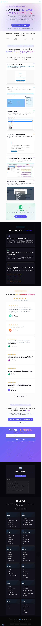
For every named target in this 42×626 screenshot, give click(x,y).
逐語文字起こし (10, 524)
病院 (24, 558)
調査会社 (9, 541)
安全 (22, 505)
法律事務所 (9, 558)
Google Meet (25, 573)
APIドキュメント (10, 571)
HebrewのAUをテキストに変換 (20, 25)
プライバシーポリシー (23, 623)
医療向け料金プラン (26, 560)
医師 (24, 556)
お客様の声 (9, 608)
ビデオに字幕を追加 (26, 522)
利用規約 (29, 623)
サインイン (12, 623)
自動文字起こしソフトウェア (12, 520)
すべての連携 (25, 577)
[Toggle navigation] (40, 1)
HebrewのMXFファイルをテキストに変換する (15, 281)
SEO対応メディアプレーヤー (28, 520)
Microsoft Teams (26, 571)
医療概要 (24, 552)
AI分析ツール (25, 518)
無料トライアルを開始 (20, 439)
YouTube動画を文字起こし (27, 524)
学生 (24, 543)
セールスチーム (10, 543)
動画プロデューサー (26, 541)
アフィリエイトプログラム (12, 575)
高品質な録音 (25, 595)
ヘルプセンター (25, 586)
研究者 (24, 537)
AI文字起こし (19, 504)
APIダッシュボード (11, 573)
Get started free (20, 216)
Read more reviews (20, 396)
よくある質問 (25, 588)
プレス (24, 608)
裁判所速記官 (10, 556)
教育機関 (9, 537)
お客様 (9, 606)
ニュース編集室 (10, 539)
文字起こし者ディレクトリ (12, 594)
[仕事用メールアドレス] (20, 435)
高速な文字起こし (11, 522)
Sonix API (9, 569)
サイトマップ (17, 623)
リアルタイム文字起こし (12, 526)
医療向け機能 (25, 554)
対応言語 (9, 586)
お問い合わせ (25, 610)
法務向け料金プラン (11, 560)
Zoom (24, 569)
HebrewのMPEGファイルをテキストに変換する (15, 279)
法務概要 (9, 552)
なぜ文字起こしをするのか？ (28, 593)
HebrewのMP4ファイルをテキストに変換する (15, 274)
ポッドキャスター (26, 539)
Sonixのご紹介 (10, 590)
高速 (32, 504)
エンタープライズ (11, 535)
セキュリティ (25, 612)
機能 (8, 518)
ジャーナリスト (25, 535)
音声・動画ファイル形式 (12, 588)
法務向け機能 (10, 554)
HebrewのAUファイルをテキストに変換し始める (21, 419)
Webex (24, 575)
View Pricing (20, 422)
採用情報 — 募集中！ (26, 606)
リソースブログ (10, 592)
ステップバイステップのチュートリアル (28, 591)
